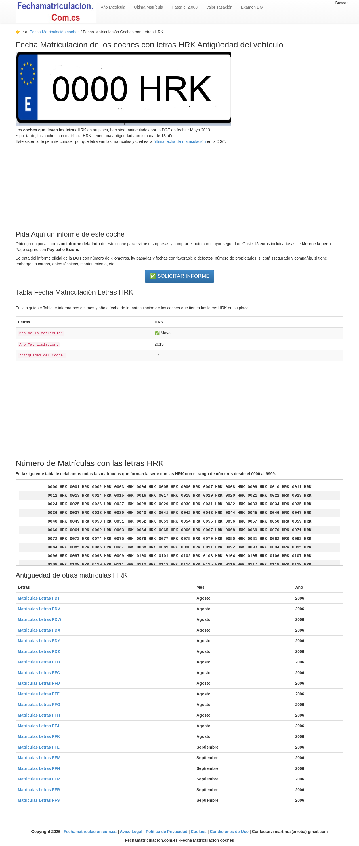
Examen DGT (253, 7)
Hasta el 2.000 (185, 7)
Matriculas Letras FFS (39, 800)
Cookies (199, 831)
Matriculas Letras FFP (39, 779)
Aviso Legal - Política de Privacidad (154, 831)
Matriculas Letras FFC (39, 672)
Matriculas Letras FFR (39, 789)
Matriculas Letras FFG (39, 704)
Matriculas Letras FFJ (38, 726)
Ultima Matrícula (148, 7)
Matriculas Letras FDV (39, 609)
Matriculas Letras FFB (39, 662)
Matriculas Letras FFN (39, 768)
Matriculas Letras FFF (39, 694)
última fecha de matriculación (179, 141)
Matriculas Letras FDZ (39, 651)
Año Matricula (113, 7)
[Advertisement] (179, 184)
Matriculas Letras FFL (39, 747)
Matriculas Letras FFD (39, 683)
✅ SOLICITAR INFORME (180, 276)
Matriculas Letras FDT (39, 598)
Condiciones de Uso (229, 831)
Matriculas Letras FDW (39, 619)
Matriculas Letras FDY (39, 640)
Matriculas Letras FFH (39, 715)
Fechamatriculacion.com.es (91, 831)
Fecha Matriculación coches (55, 32)
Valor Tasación (219, 7)
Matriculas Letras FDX (39, 630)
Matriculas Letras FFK (39, 736)
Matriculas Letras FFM (39, 757)
